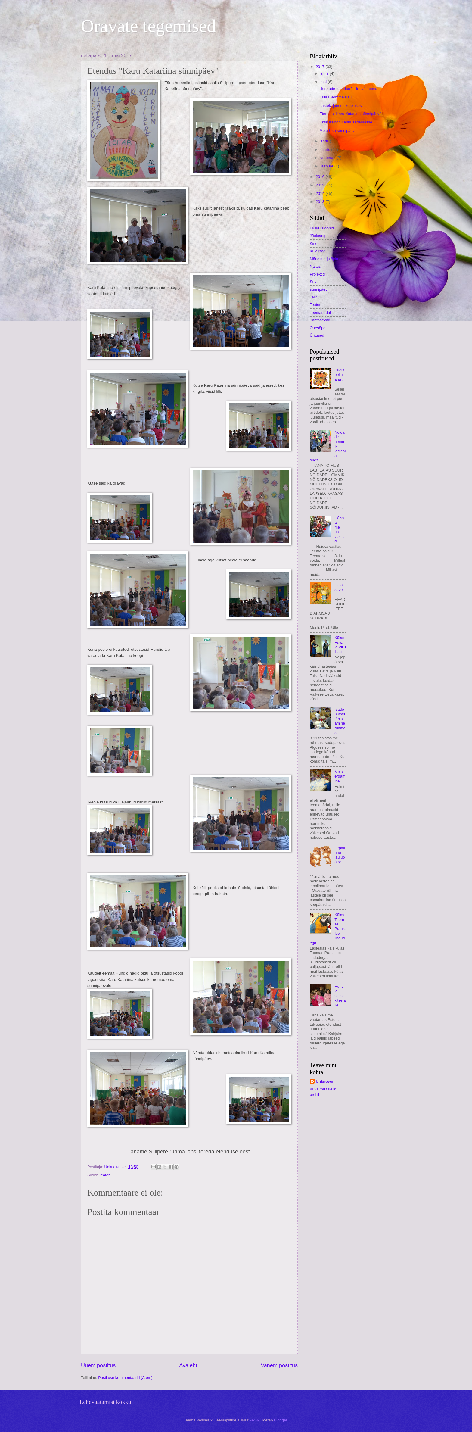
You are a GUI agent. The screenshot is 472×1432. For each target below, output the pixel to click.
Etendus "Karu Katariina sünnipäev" (350, 113)
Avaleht (188, 1365)
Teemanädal (320, 312)
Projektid (317, 274)
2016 (320, 176)
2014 (320, 193)
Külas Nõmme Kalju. (337, 97)
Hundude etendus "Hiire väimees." (348, 88)
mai (324, 82)
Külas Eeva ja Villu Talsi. (340, 644)
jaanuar (327, 166)
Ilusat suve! (339, 586)
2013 (320, 201)
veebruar (328, 157)
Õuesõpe (317, 328)
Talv (313, 297)
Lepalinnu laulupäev (339, 855)
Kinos (314, 243)
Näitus (315, 266)
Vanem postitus (279, 1365)
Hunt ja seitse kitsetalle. (340, 995)
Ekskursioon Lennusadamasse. (346, 122)
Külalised (317, 251)
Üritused (317, 335)
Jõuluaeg (317, 235)
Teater (104, 1175)
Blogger (280, 1420)
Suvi (313, 281)
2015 (320, 185)
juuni (325, 73)
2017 (320, 66)
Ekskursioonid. (322, 228)
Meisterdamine (340, 776)
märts (325, 149)
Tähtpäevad (320, 320)
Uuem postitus (98, 1365)
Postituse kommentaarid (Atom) (125, 1377)
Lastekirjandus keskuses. (341, 105)
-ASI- (254, 1420)
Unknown (324, 1081)
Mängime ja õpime (325, 259)
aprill (325, 141)
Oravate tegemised (148, 26)
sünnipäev (319, 289)
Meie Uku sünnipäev (337, 130)
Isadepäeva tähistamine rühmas (340, 721)
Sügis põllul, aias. (339, 375)
